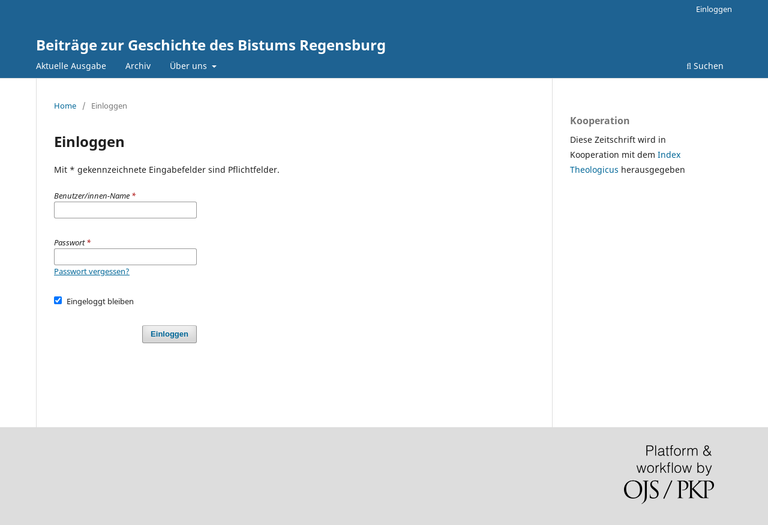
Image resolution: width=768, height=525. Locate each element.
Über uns (189, 65)
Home (65, 105)
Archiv (138, 65)
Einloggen (714, 9)
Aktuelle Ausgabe (71, 65)
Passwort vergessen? (92, 271)
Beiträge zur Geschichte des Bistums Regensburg (211, 45)
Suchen (705, 65)
